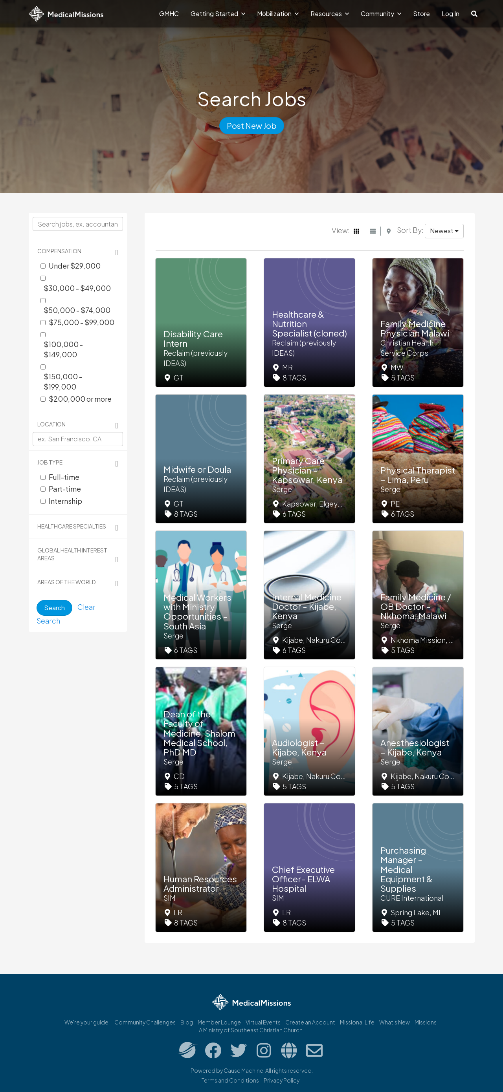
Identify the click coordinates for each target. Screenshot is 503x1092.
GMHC (169, 13)
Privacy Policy (281, 1080)
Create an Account (310, 1022)
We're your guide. (87, 1022)
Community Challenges (145, 1022)
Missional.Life (357, 1022)
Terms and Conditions (230, 1080)
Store (421, 13)
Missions (426, 1022)
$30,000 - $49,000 (77, 288)
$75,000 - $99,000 (81, 322)
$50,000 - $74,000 (77, 310)
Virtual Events (263, 1022)
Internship (65, 500)
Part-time (65, 488)
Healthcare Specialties (71, 526)
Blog (186, 1022)
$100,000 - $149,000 (63, 349)
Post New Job (252, 125)
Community (381, 13)
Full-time (64, 476)
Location (51, 424)
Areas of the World (66, 581)
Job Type (49, 462)
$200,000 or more (80, 398)
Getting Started (218, 13)
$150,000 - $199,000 (63, 381)
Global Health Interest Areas (72, 554)
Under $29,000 (75, 265)
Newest (444, 231)
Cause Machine (243, 1070)
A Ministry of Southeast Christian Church (251, 1029)
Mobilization (278, 13)
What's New (394, 1022)
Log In (450, 13)
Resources (329, 13)
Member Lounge (219, 1022)
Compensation (59, 250)
